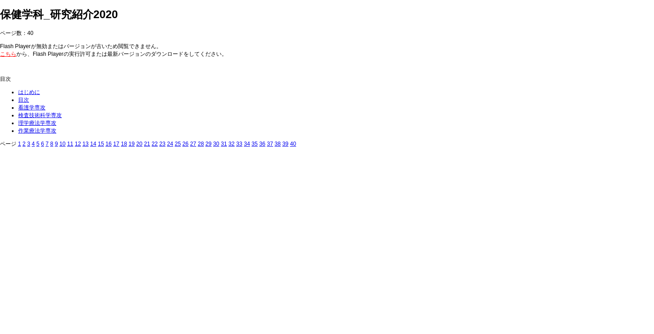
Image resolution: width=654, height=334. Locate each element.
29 (208, 144)
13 (86, 144)
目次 (23, 100)
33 (239, 144)
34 (247, 144)
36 (262, 144)
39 (285, 144)
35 (255, 144)
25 (178, 144)
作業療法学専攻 (37, 131)
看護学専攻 (31, 107)
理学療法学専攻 (37, 123)
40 (293, 144)
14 (93, 144)
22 (155, 144)
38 (278, 144)
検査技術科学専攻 (40, 115)
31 (224, 144)
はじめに (29, 92)
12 (78, 144)
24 (170, 144)
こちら (8, 54)
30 (216, 144)
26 (186, 144)
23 (162, 144)
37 (270, 144)
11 (70, 144)
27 (193, 144)
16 (108, 144)
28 (201, 144)
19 (132, 144)
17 (116, 144)
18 (124, 144)
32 (231, 144)
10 (62, 144)
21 (147, 144)
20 (139, 144)
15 (101, 144)
